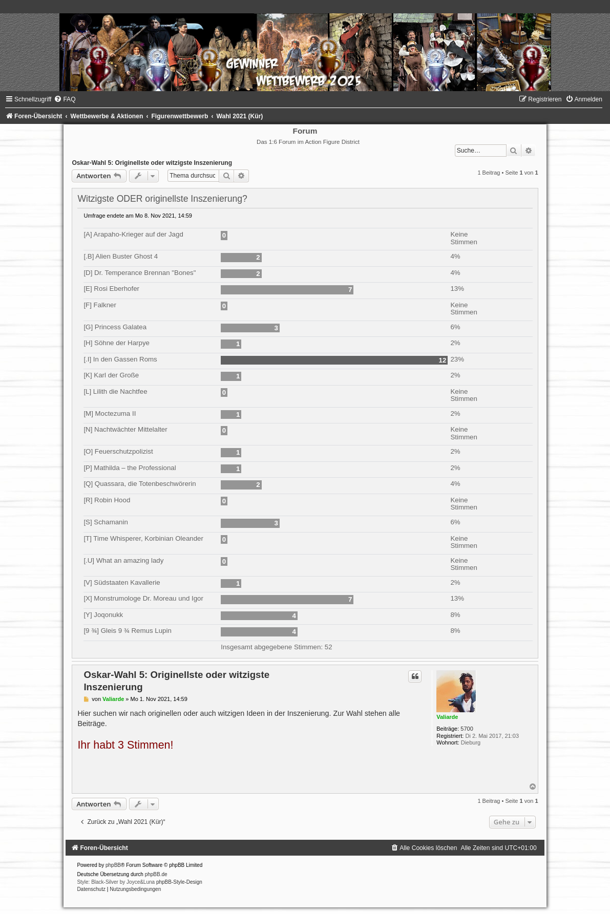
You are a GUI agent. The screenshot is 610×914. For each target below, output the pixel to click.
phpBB (113, 865)
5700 (466, 729)
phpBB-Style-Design (179, 882)
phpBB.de (156, 874)
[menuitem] (64, 99)
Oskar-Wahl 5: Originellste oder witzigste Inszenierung (152, 162)
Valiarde (447, 717)
